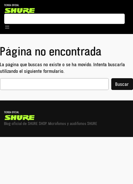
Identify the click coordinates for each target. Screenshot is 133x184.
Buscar (122, 84)
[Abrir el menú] (7, 27)
